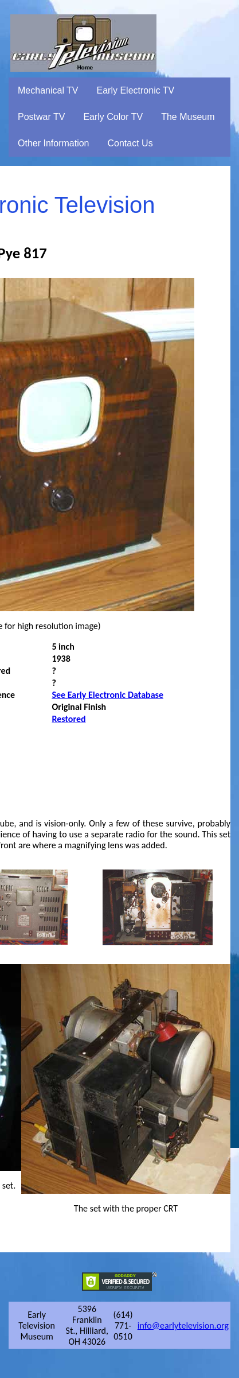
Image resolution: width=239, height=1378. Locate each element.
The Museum (187, 117)
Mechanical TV (48, 90)
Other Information (53, 143)
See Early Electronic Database (107, 694)
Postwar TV (41, 117)
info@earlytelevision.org (183, 1325)
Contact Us (130, 143)
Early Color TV (113, 117)
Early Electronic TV (136, 90)
